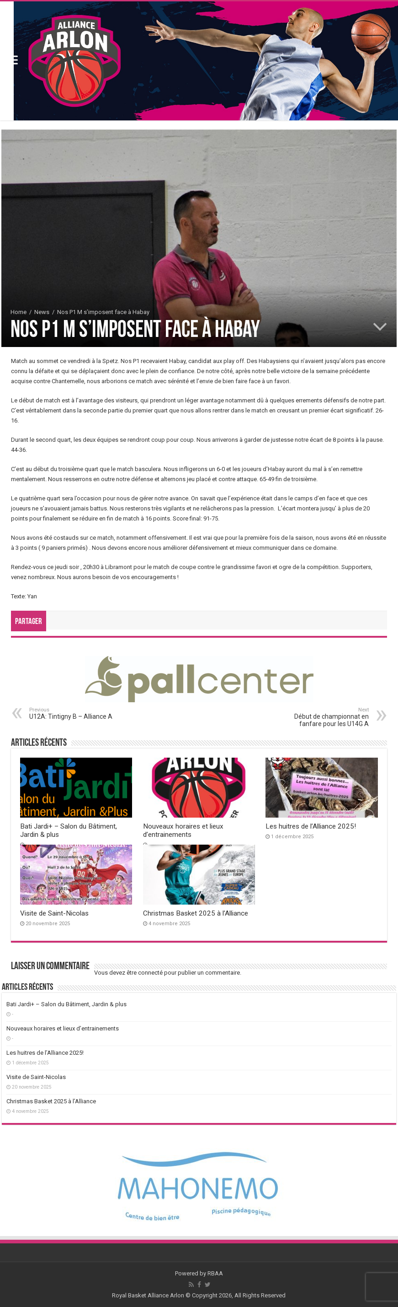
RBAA (215, 1273)
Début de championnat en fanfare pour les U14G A (322, 717)
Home (19, 312)
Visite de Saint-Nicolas (54, 913)
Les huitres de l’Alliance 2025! (310, 826)
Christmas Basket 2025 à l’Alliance (195, 913)
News (41, 312)
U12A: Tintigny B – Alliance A (76, 713)
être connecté (145, 972)
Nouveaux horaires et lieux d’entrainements (183, 830)
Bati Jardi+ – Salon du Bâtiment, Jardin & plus (66, 1004)
